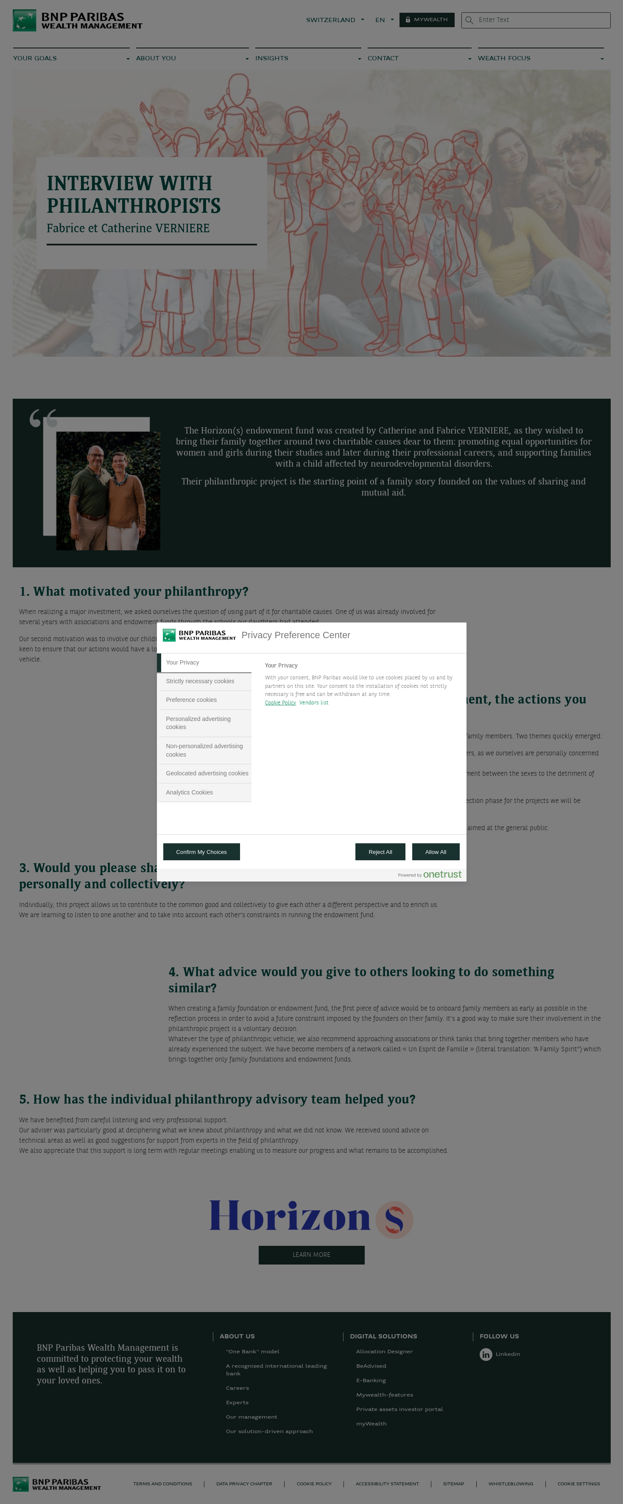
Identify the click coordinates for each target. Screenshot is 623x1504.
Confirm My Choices (201, 852)
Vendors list (314, 703)
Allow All (436, 852)
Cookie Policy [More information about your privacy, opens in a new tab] (280, 703)
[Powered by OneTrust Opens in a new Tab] (430, 876)
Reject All (380, 852)
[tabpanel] (362, 686)
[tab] (204, 662)
